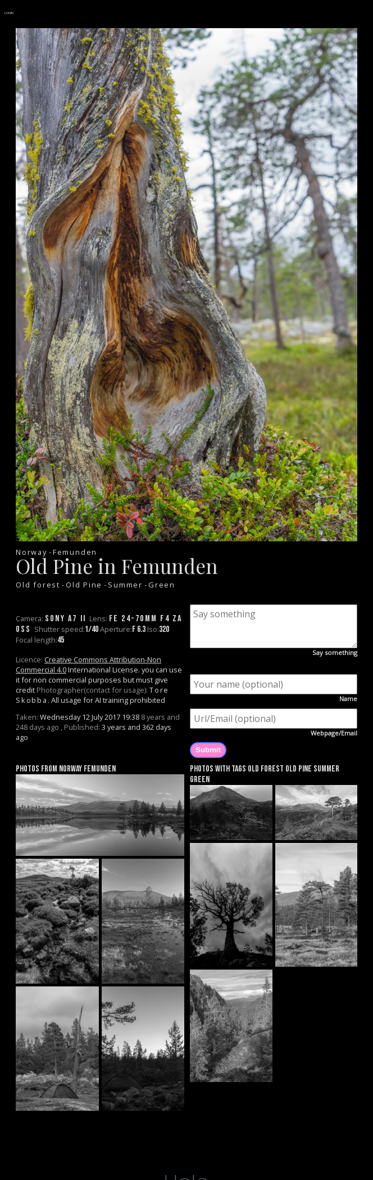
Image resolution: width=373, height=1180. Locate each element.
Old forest (38, 585)
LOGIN (9, 13)
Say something (334, 652)
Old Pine (84, 585)
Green (161, 585)
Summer (125, 585)
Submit (208, 750)
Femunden (75, 552)
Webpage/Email (334, 733)
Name (348, 698)
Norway (31, 552)
